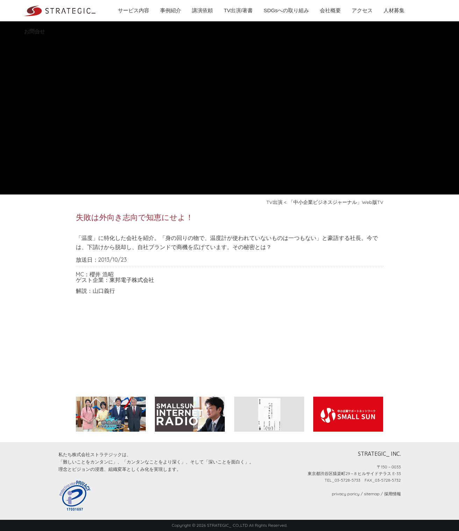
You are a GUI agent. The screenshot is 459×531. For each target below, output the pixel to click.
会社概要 (330, 10)
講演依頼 (202, 10)
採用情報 (392, 493)
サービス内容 (133, 10)
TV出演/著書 (238, 10)
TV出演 (274, 202)
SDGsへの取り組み (286, 10)
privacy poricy (345, 493)
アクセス (362, 10)
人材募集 (393, 10)
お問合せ (34, 31)
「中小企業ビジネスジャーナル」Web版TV (335, 202)
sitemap (371, 493)
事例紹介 (170, 10)
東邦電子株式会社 (131, 279)
